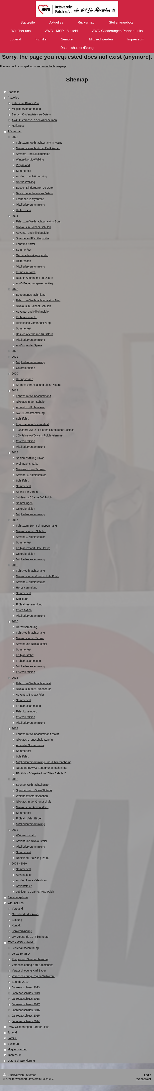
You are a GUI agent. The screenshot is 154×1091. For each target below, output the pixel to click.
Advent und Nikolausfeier (31, 643)
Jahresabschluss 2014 (26, 1021)
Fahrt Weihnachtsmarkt (30, 570)
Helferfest (18, 125)
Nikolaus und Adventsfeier (32, 807)
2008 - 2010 (19, 863)
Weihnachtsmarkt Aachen (32, 796)
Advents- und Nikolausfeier (33, 153)
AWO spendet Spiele (29, 345)
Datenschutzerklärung (21, 1060)
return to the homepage (52, 66)
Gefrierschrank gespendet (32, 255)
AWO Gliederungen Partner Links (28, 1026)
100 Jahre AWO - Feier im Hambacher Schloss (45, 429)
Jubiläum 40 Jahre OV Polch (34, 497)
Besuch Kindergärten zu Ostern (31, 114)
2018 (15, 452)
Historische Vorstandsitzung (33, 322)
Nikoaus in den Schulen (31, 469)
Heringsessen (24, 379)
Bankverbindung (22, 931)
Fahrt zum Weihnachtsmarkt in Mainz (39, 142)
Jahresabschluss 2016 (26, 1010)
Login (147, 1075)
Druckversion (13, 1075)
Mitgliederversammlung (26, 108)
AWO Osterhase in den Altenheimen (34, 120)
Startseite (13, 92)
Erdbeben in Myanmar (30, 199)
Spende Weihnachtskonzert (33, 784)
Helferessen (23, 210)
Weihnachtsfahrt (26, 835)
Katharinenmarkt (26, 317)
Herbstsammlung (26, 587)
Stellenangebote (18, 897)
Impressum (14, 1055)
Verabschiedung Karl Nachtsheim (32, 964)
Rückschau (14, 131)
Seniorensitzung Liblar (30, 458)
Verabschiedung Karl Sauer (29, 970)
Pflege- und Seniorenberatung (30, 959)
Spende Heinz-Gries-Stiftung (34, 790)
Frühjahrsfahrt (24, 655)
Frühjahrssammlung (28, 660)
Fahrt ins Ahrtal (25, 244)
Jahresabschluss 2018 (26, 998)
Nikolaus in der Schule (30, 638)
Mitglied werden (17, 1049)
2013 (15, 728)
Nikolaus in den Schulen (31, 401)
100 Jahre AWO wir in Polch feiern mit (39, 435)
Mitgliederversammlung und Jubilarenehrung (43, 762)
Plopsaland (23, 165)
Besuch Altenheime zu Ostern (34, 193)
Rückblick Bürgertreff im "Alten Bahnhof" (41, 773)
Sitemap (31, 1075)
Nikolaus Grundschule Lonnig (34, 739)
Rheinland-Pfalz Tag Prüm (32, 857)
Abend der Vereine (27, 491)
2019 (15, 390)
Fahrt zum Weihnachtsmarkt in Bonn (38, 221)
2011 (15, 829)
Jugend (12, 1032)
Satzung (17, 919)
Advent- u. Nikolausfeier (31, 475)
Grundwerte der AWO (25, 914)
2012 (15, 779)
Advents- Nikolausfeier (30, 745)
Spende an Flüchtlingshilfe (32, 238)
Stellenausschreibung (25, 948)
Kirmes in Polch (25, 272)
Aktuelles (13, 97)
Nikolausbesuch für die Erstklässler (38, 148)
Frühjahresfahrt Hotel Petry (33, 548)
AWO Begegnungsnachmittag (34, 283)
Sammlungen (24, 503)
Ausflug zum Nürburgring (31, 176)
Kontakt (16, 925)
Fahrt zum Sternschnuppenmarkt (36, 525)
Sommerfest (23, 170)
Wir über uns (15, 903)
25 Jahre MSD (21, 953)
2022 (15, 351)
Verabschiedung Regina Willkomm (33, 976)
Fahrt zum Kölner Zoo (25, 103)
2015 (15, 621)
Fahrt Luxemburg (26, 711)
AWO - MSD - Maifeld (21, 942)
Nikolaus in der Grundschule (33, 689)
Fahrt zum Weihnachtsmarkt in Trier (38, 300)
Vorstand (17, 908)
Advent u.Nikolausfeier (30, 694)
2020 (15, 373)
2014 (15, 677)
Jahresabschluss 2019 (26, 993)
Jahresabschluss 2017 (26, 1004)
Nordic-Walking (25, 182)
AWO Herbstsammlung (30, 413)
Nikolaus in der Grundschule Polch (37, 576)
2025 (15, 137)
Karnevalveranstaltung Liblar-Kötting (38, 384)
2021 (15, 356)
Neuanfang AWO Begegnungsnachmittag (41, 767)
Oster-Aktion (24, 610)
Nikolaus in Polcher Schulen (33, 227)
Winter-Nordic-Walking (30, 159)
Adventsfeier (24, 874)
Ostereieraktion (25, 367)
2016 (15, 565)
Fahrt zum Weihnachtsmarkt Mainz (37, 734)
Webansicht (143, 1079)
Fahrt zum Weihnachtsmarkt (33, 396)
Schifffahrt (22, 418)
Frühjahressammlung (29, 604)
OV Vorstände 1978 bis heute (30, 936)
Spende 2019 (20, 981)
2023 (15, 289)
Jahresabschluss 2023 (26, 987)
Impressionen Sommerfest (32, 424)
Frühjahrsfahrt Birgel (29, 818)
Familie (12, 1038)
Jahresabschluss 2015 (26, 1015)
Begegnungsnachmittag (31, 294)
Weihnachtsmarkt (27, 463)
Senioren (13, 1043)
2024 (15, 215)
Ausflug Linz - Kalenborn (31, 880)
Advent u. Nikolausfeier (30, 407)
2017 (15, 520)
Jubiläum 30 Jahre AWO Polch (35, 891)
